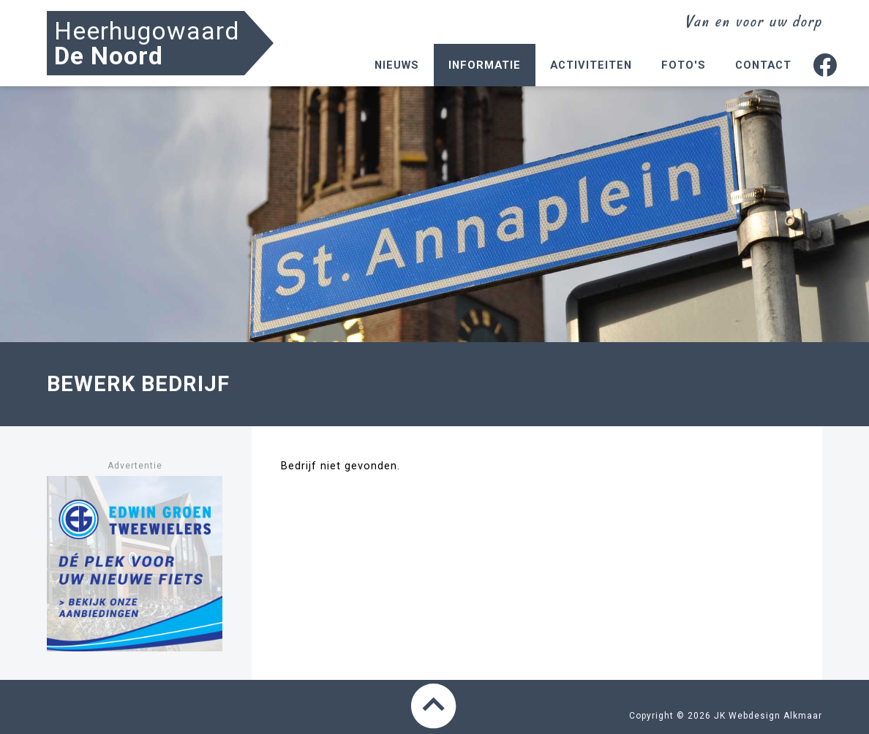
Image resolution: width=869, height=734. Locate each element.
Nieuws (397, 65)
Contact (763, 65)
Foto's (683, 65)
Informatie (484, 65)
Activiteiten (591, 65)
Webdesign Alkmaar (775, 716)
